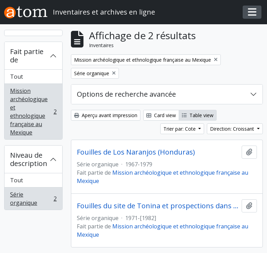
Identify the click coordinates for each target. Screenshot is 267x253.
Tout (16, 76)
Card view (161, 115)
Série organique (33, 199)
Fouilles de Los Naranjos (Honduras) (136, 152)
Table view (197, 115)
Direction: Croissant (233, 128)
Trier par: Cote (180, 128)
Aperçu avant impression (105, 115)
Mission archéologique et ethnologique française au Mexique (33, 111)
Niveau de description (28, 159)
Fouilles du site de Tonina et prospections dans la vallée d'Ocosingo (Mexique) (158, 206)
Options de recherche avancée (126, 94)
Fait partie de (26, 55)
